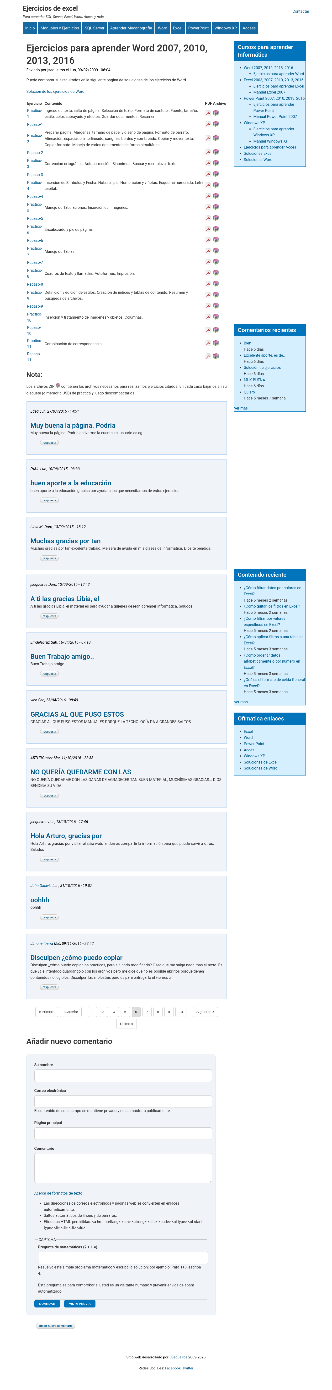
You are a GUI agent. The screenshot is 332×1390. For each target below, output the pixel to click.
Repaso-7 (35, 262)
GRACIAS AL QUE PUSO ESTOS (77, 714)
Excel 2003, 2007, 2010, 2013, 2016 (274, 80)
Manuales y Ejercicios (60, 28)
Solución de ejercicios (262, 367)
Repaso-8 (35, 284)
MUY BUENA (254, 380)
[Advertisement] (270, 243)
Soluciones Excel (258, 153)
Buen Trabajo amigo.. (62, 656)
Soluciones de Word (261, 768)
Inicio (30, 28)
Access (249, 28)
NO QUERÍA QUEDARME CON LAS (81, 772)
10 (182, 1011)
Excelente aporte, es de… (265, 355)
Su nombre (43, 1065)
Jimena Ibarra (42, 943)
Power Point (254, 744)
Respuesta (49, 442)
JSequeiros (178, 1362)
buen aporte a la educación (71, 483)
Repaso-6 (35, 240)
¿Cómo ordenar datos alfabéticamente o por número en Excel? (272, 661)
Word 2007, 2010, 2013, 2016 (268, 68)
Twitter (187, 1373)
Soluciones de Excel (261, 762)
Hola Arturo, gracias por (66, 836)
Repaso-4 (35, 196)
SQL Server (94, 28)
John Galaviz (41, 885)
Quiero (249, 392)
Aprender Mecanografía (131, 28)
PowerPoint (198, 28)
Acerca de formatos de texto (58, 1198)
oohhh (40, 900)
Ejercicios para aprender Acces (270, 147)
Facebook (173, 1373)
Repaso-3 (35, 174)
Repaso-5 (35, 218)
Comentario (44, 1148)
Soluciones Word (258, 159)
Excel (177, 28)
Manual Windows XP (270, 141)
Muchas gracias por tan (66, 541)
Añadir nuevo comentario (56, 1330)
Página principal (48, 1122)
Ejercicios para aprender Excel (278, 86)
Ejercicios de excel (50, 8)
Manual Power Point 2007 (275, 116)
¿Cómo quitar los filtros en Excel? (272, 606)
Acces (249, 750)
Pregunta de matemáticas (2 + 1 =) (67, 1252)
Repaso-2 (35, 152)
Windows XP (226, 28)
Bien (247, 343)
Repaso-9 (35, 306)
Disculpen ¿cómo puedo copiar (77, 958)
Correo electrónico (50, 1090)
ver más (241, 408)
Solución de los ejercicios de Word (55, 91)
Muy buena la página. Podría (73, 425)
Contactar (300, 11)
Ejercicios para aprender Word (278, 74)
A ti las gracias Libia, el (65, 599)
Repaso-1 (35, 124)
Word (162, 28)
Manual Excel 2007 (269, 92)
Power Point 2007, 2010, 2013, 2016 (274, 98)
